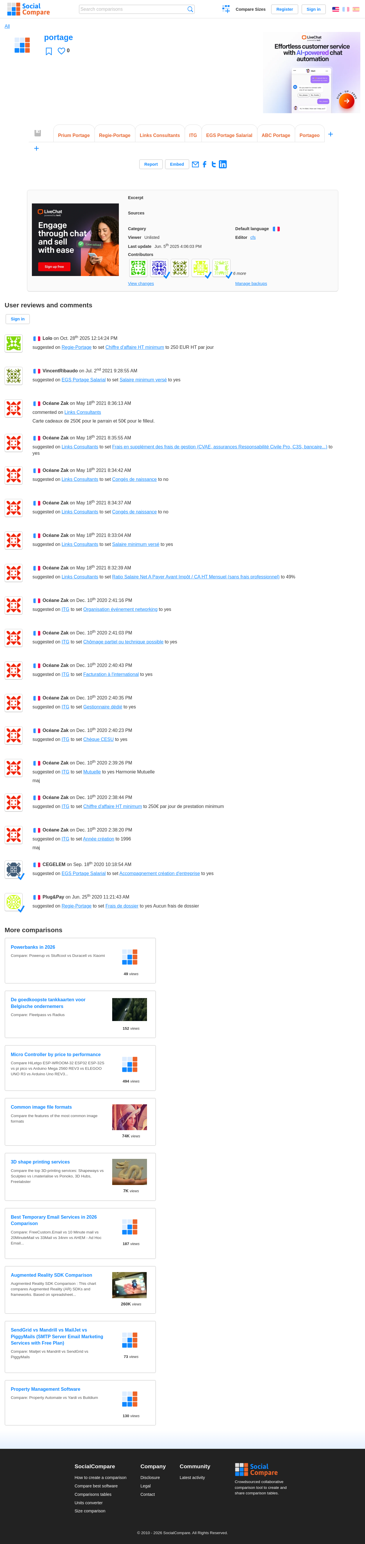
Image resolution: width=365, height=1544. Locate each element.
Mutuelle (92, 771)
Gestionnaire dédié (102, 706)
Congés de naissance (134, 479)
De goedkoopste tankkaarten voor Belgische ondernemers (48, 1003)
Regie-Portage (77, 347)
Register (284, 9)
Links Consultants (82, 412)
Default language (252, 228)
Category (137, 228)
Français (345, 9)
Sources (136, 213)
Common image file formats (41, 1107)
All (7, 26)
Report (151, 164)
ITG (66, 609)
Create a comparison (226, 10)
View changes (141, 283)
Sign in (314, 9)
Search (190, 9)
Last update (140, 246)
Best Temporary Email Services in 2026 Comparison (54, 1220)
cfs (252, 237)
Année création (98, 838)
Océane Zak (56, 403)
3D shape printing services (40, 1161)
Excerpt (136, 197)
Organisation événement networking (120, 609)
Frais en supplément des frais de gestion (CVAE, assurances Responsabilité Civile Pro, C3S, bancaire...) (219, 446)
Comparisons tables (93, 1494)
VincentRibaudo (60, 370)
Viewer (134, 237)
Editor (241, 237)
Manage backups (251, 283)
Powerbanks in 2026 (33, 947)
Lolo (47, 338)
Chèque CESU (98, 739)
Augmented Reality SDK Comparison (51, 1275)
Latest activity (192, 1477)
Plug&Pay (53, 896)
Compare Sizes (251, 9)
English (335, 9)
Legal (145, 1486)
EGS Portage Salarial (84, 379)
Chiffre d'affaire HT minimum (135, 347)
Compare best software (96, 1486)
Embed (177, 164)
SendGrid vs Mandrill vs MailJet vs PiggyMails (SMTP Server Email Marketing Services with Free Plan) (57, 1336)
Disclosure (150, 1477)
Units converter (89, 1502)
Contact (147, 1494)
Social (262, 1470)
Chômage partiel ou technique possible (123, 641)
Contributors (140, 254)
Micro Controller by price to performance (56, 1054)
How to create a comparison (100, 1477)
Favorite (49, 51)
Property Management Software (45, 1389)
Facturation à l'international (111, 674)
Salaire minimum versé (143, 379)
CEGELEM (54, 864)
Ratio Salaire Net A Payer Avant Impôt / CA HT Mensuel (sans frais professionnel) (195, 576)
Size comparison (90, 1511)
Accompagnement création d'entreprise (159, 873)
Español (356, 9)
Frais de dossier (122, 905)
